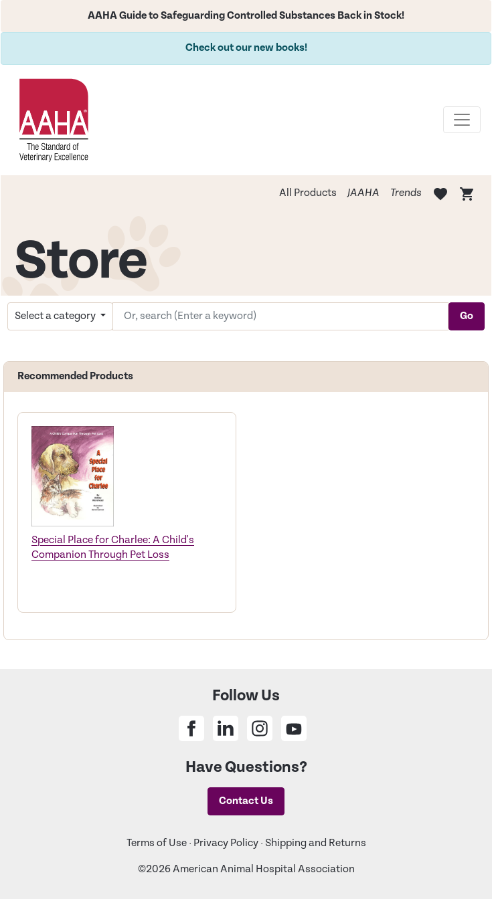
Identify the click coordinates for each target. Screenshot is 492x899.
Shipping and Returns (315, 843)
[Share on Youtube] (294, 728)
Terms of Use (157, 843)
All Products (308, 193)
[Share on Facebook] (191, 728)
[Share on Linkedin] (225, 728)
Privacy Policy (225, 843)
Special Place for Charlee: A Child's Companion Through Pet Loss (112, 547)
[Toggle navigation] (462, 119)
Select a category (56, 316)
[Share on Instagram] (259, 728)
